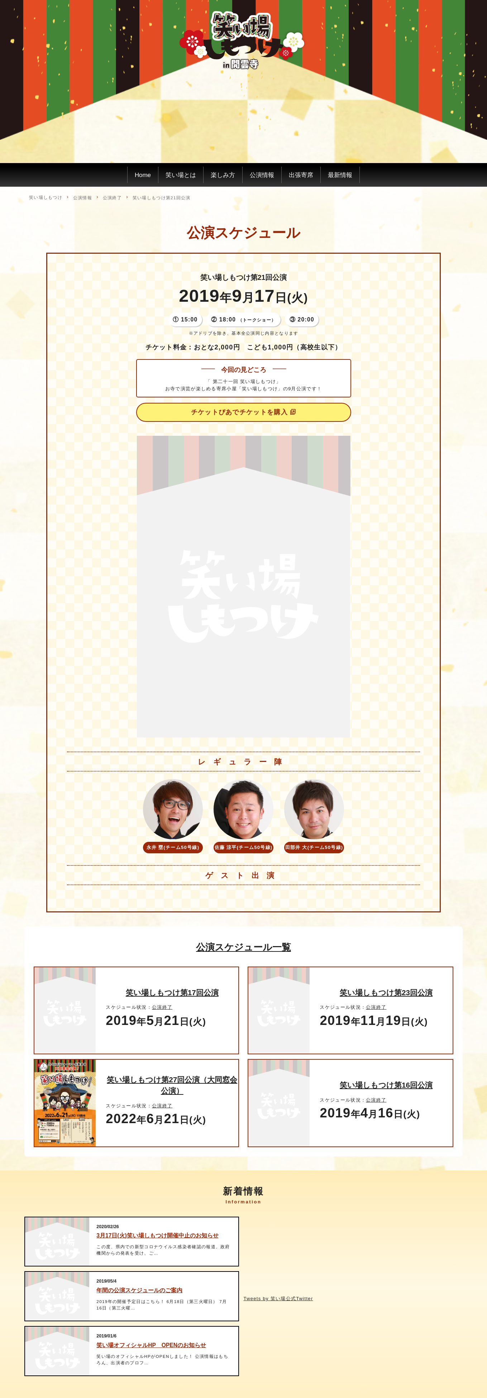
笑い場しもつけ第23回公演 (386, 992)
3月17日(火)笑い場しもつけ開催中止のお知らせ (157, 1235)
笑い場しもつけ (45, 197)
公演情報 (82, 197)
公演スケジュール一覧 (243, 947)
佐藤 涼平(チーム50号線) (244, 847)
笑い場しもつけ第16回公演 (386, 1085)
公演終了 (112, 197)
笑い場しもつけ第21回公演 (162, 197)
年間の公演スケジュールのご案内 (139, 1290)
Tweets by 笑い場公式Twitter (278, 1298)
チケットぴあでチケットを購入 (239, 412)
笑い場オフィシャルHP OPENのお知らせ (151, 1345)
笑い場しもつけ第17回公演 (172, 992)
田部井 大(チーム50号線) (314, 847)
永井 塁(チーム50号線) (173, 847)
